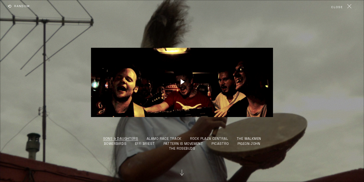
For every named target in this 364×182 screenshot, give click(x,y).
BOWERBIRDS (115, 144)
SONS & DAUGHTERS (120, 138)
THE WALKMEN (249, 138)
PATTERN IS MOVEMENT (183, 144)
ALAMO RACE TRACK (164, 138)
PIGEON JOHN (249, 144)
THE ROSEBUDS (182, 148)
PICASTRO (220, 144)
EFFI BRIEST (145, 144)
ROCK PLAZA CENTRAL (209, 138)
